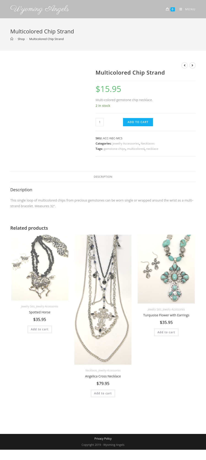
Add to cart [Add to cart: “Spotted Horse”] (39, 329)
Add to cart (138, 122)
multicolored (136, 149)
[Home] (11, 39)
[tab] (103, 177)
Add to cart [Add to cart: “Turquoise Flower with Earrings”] (166, 332)
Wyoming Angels (39, 9)
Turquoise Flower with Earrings (166, 315)
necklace (152, 149)
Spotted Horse (40, 312)
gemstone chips (114, 149)
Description (103, 177)
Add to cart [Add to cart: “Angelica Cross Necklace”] (103, 393)
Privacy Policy (103, 439)
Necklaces (147, 143)
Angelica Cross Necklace (103, 376)
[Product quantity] (100, 122)
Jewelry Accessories (125, 143)
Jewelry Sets (28, 306)
